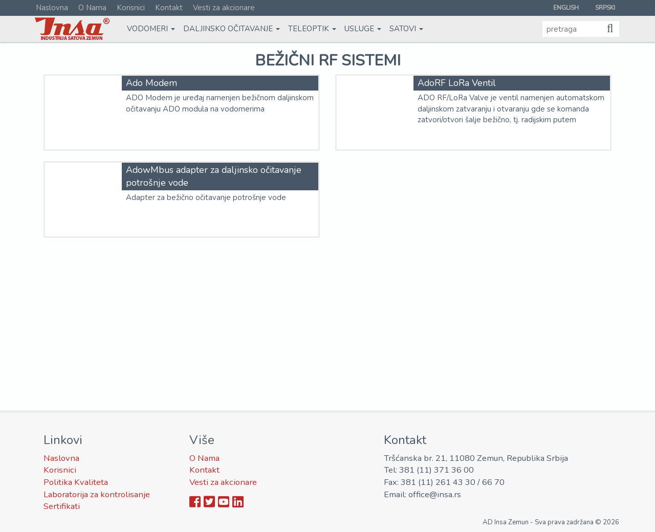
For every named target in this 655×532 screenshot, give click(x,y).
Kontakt (169, 8)
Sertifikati (61, 506)
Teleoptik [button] (312, 29)
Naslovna (52, 8)
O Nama (92, 8)
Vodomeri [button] (151, 29)
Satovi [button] (406, 29)
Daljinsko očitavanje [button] (231, 29)
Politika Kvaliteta (75, 482)
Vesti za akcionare (224, 8)
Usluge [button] (362, 29)
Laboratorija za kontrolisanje (96, 494)
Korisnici (131, 8)
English (566, 8)
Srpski (605, 8)
